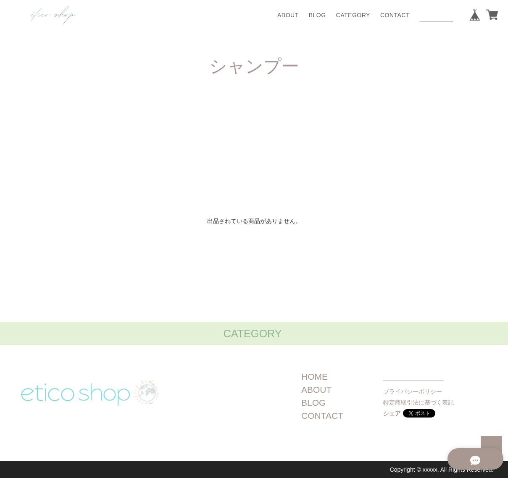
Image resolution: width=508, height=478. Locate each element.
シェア (392, 413)
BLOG (317, 15)
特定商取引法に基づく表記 (418, 402)
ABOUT (288, 15)
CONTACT (395, 15)
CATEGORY (353, 15)
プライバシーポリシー (412, 391)
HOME (314, 376)
